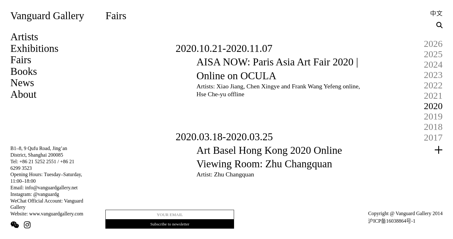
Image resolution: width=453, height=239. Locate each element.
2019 (433, 116)
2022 (433, 85)
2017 (433, 137)
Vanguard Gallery (47, 15)
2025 (433, 54)
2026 (433, 43)
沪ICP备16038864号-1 (391, 221)
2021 (433, 95)
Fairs (20, 59)
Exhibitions (34, 48)
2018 (433, 126)
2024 (433, 64)
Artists (24, 36)
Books (23, 71)
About (23, 94)
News (22, 82)
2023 (433, 74)
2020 (433, 106)
